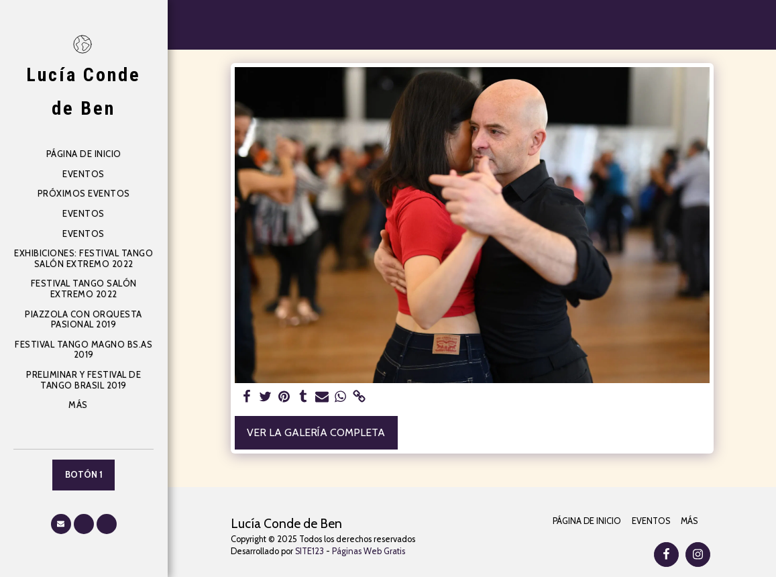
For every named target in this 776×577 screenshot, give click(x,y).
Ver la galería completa (316, 432)
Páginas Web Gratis (368, 551)
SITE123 (309, 551)
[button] (61, 524)
